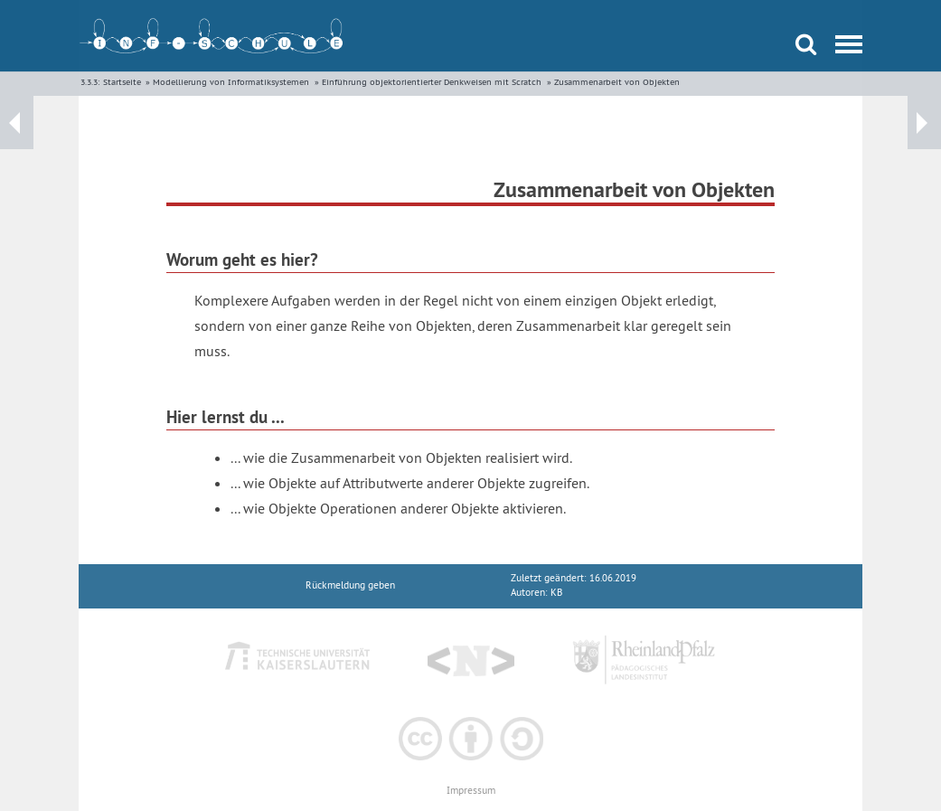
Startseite (122, 82)
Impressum (471, 791)
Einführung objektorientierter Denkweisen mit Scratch (431, 82)
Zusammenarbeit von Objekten (617, 82)
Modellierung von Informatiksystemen (231, 82)
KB (556, 593)
